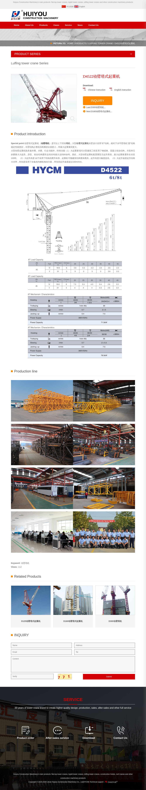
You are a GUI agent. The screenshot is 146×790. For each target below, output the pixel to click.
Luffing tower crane (100, 43)
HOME (70, 43)
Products (43, 25)
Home (16, 25)
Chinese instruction (94, 90)
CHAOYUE (113, 782)
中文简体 (68, 7)
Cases (56, 25)
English (79, 7)
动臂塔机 (25, 563)
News (80, 25)
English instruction (120, 90)
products (81, 43)
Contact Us (94, 25)
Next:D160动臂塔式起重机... (97, 111)
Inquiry (97, 100)
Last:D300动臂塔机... (94, 107)
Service (68, 25)
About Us (29, 25)
